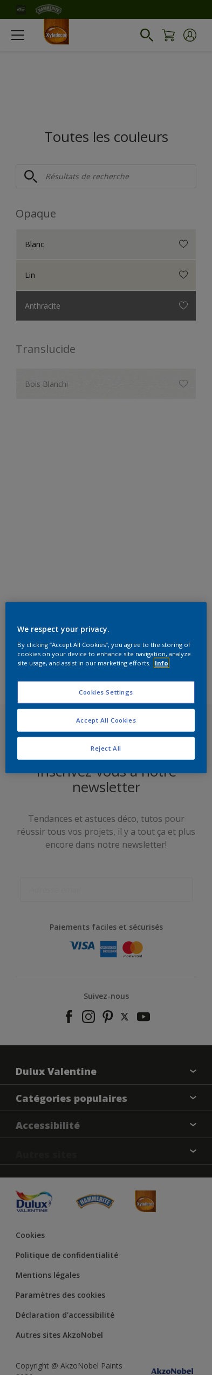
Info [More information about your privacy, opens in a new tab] (161, 662)
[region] (106, 687)
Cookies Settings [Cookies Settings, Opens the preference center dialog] (106, 692)
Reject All (106, 748)
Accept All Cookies (106, 720)
